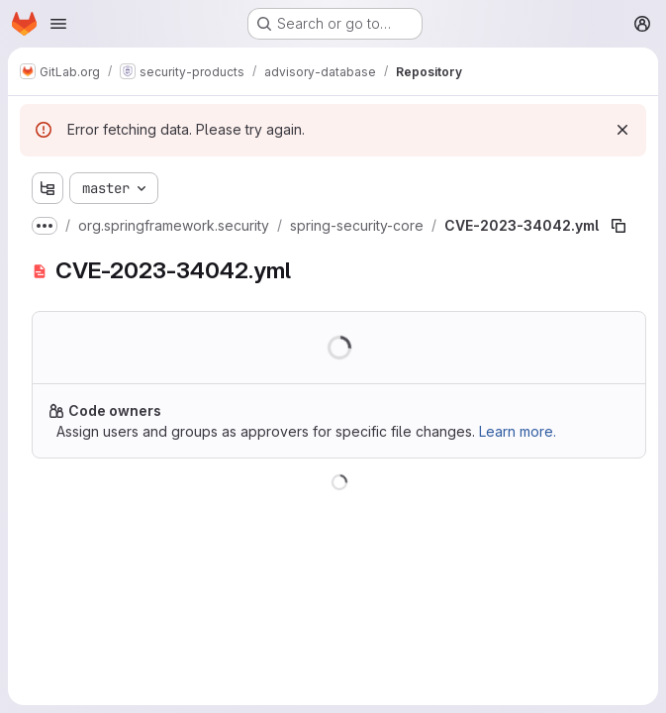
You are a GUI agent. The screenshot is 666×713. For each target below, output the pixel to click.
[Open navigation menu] (58, 24)
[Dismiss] (622, 130)
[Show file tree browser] (47, 188)
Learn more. (517, 431)
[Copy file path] (618, 226)
